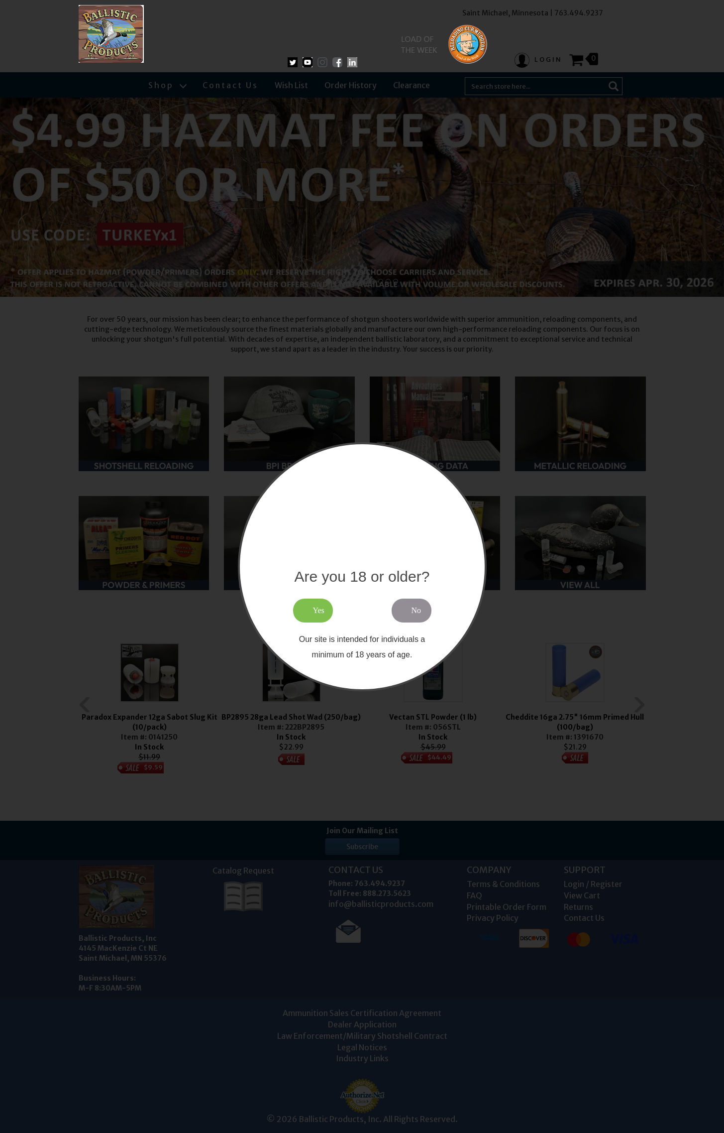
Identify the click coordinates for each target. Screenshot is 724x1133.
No (416, 610)
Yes (318, 610)
